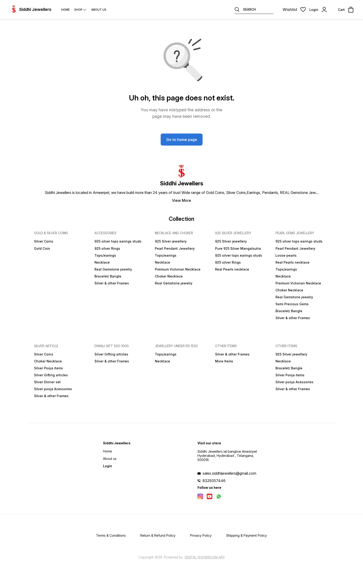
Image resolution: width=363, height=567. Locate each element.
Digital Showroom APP (205, 557)
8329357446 (214, 481)
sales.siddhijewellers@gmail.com (229, 473)
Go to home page (181, 139)
